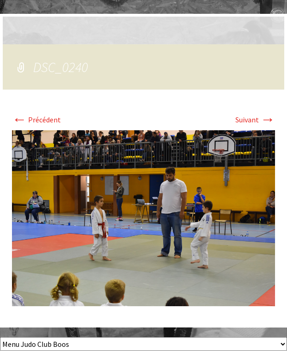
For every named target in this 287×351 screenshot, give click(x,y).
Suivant (255, 119)
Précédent (36, 119)
